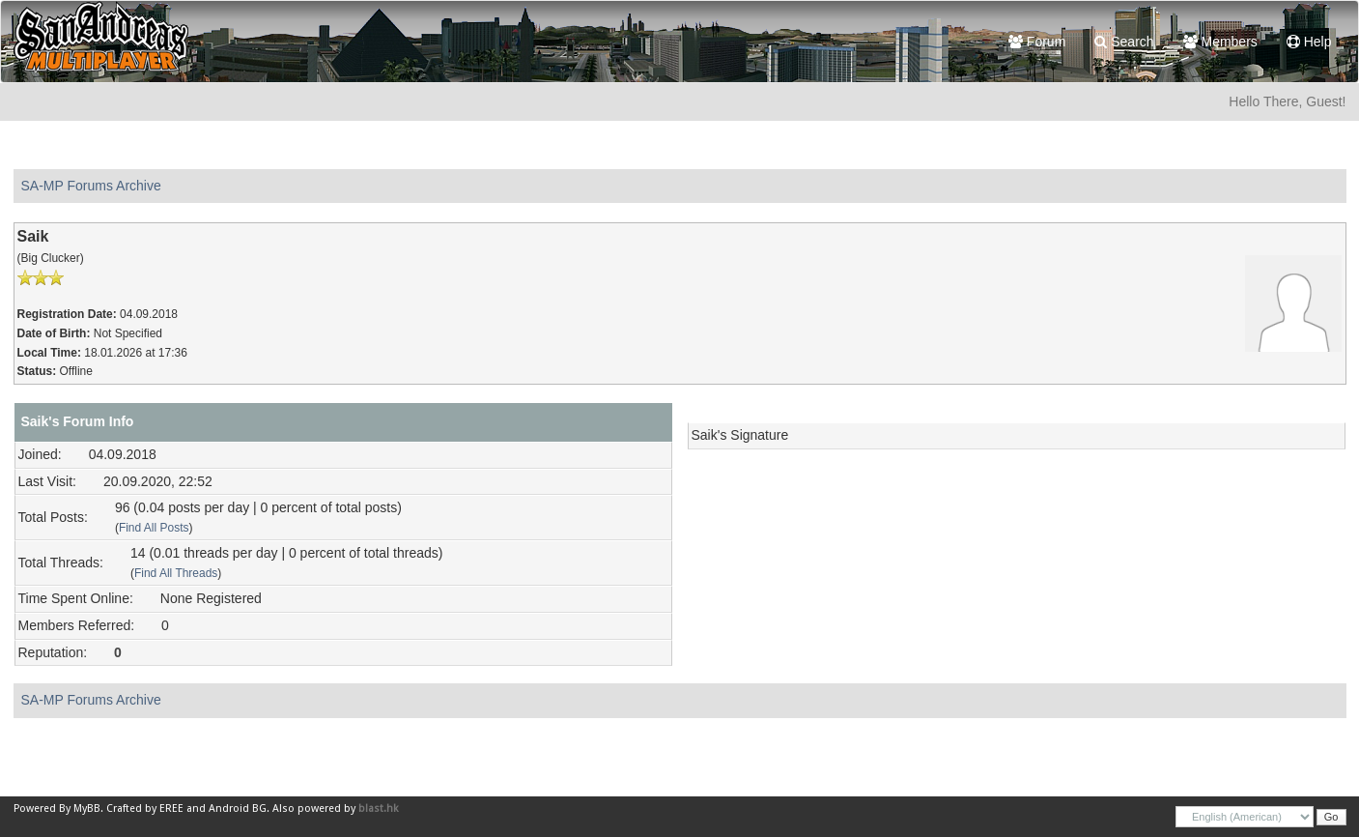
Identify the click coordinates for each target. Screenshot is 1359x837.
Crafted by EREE (145, 808)
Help (1309, 41)
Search (1123, 41)
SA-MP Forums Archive (91, 185)
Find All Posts (154, 527)
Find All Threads (175, 573)
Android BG (238, 808)
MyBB (86, 808)
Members (1220, 41)
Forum (1036, 41)
